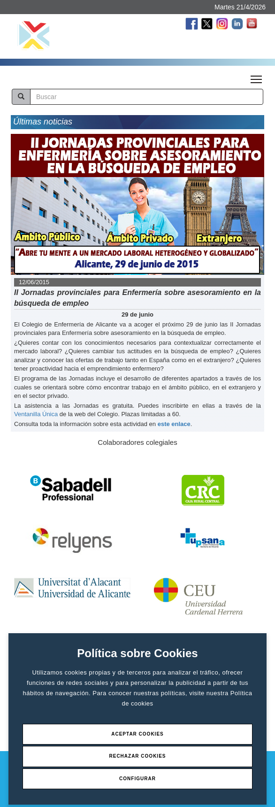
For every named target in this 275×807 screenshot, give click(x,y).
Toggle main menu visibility (257, 76)
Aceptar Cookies (137, 734)
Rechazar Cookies (137, 756)
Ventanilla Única (36, 414)
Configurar (137, 778)
